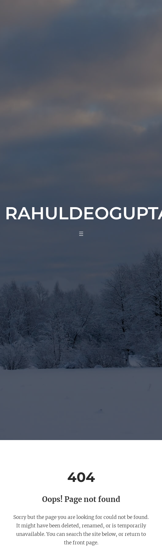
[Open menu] (81, 233)
